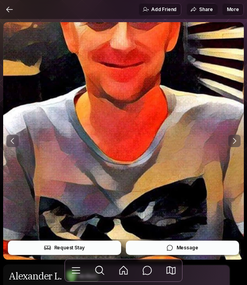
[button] (171, 270)
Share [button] (201, 9)
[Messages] (147, 270)
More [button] (233, 9)
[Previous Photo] (12, 141)
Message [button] (182, 247)
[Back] (9, 9)
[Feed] (123, 270)
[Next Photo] (234, 141)
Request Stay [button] (64, 247)
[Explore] (99, 270)
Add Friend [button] (159, 9)
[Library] (76, 270)
